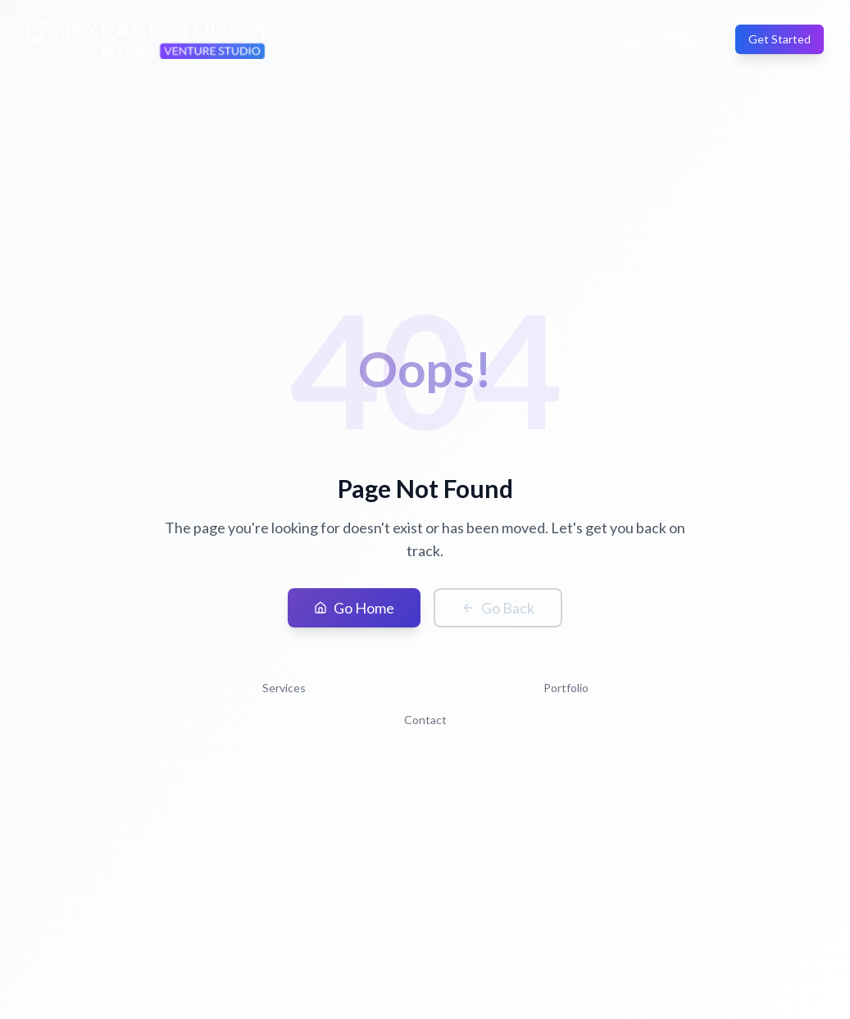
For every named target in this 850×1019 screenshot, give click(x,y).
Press (681, 39)
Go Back (497, 608)
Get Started (779, 39)
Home (374, 39)
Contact (425, 720)
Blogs (625, 39)
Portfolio (562, 39)
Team (430, 39)
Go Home (354, 608)
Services (492, 39)
